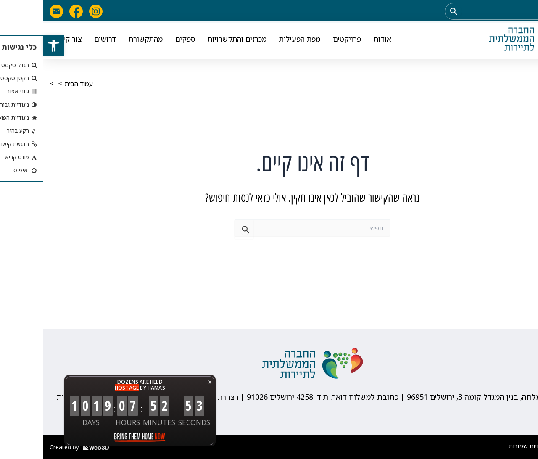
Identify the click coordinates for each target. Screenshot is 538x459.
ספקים (142, 40)
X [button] (166, 382)
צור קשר (25, 40)
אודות (339, 40)
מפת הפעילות (256, 40)
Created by (36, 447)
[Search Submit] (409, 11)
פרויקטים (304, 40)
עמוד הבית (37, 83)
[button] (11, 46)
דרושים (62, 40)
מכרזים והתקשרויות (193, 40)
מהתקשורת (102, 40)
